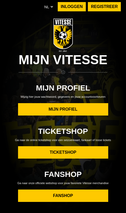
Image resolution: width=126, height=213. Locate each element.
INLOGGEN (72, 6)
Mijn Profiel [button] (62, 109)
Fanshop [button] (63, 195)
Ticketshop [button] (63, 152)
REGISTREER (104, 6)
